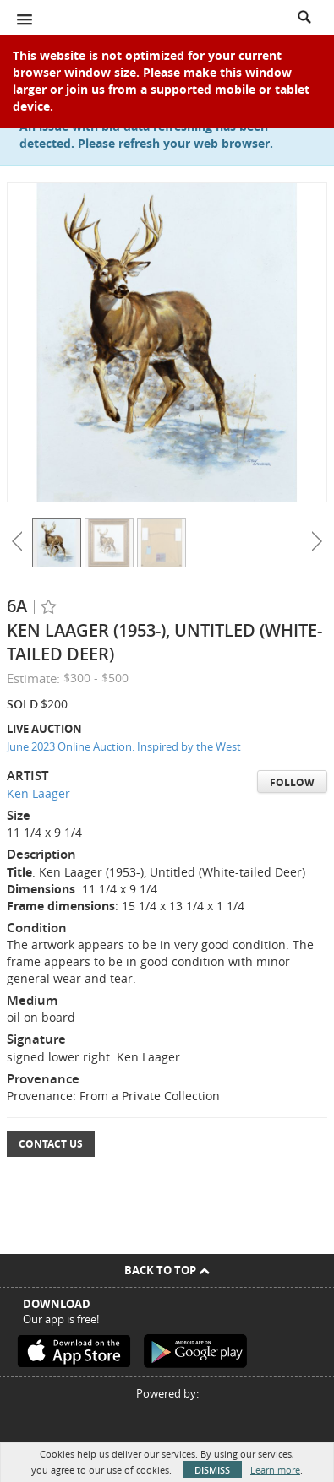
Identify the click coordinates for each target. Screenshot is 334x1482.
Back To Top (167, 1270)
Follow (292, 782)
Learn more (275, 1469)
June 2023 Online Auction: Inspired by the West (124, 746)
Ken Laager (38, 793)
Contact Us (51, 1144)
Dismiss (212, 1469)
